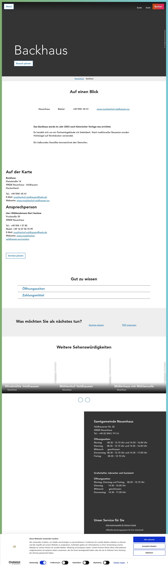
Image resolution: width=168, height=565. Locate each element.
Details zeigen (119, 561)
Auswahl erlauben (149, 544)
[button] (23, 63)
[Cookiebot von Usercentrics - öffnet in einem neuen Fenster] (14, 560)
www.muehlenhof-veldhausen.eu (113, 109)
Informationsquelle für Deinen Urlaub (121, 525)
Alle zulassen (149, 537)
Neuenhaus (79, 79)
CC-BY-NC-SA (55, 377)
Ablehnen (149, 551)
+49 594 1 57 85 (19, 225)
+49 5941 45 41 (81, 109)
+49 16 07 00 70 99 (23, 229)
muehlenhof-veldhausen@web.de (30, 197)
